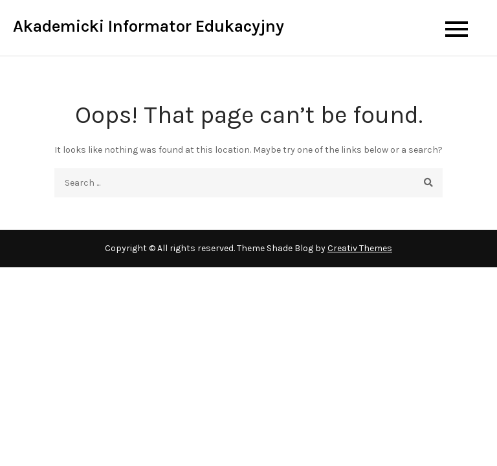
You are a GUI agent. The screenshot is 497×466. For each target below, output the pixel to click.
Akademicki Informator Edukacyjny (148, 26)
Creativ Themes (359, 248)
